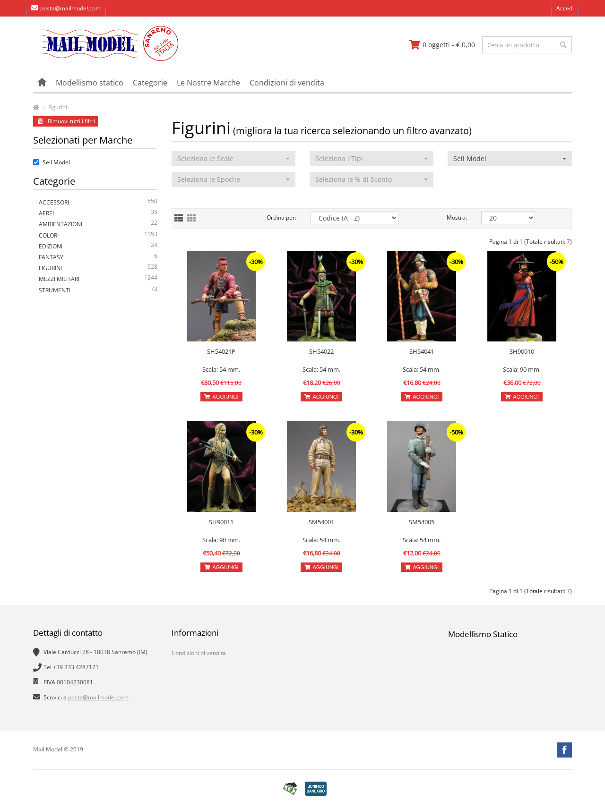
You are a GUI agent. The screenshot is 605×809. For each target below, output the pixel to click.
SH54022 (321, 351)
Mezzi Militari (98, 278)
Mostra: (457, 217)
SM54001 (321, 522)
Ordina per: (281, 217)
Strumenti (98, 290)
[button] (233, 158)
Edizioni (98, 246)
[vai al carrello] (442, 44)
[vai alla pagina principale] (105, 59)
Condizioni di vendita (287, 82)
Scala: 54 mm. (221, 369)
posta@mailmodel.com (66, 8)
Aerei (98, 213)
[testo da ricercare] (527, 44)
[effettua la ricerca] (563, 44)
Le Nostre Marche (208, 82)
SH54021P (221, 351)
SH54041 (421, 351)
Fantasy (98, 257)
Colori (98, 235)
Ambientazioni (98, 224)
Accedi (565, 8)
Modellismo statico (89, 82)
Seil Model (51, 162)
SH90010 (522, 351)
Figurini (57, 107)
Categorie (150, 82)
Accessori (98, 202)
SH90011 (221, 522)
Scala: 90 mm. (522, 369)
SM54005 (421, 522)
